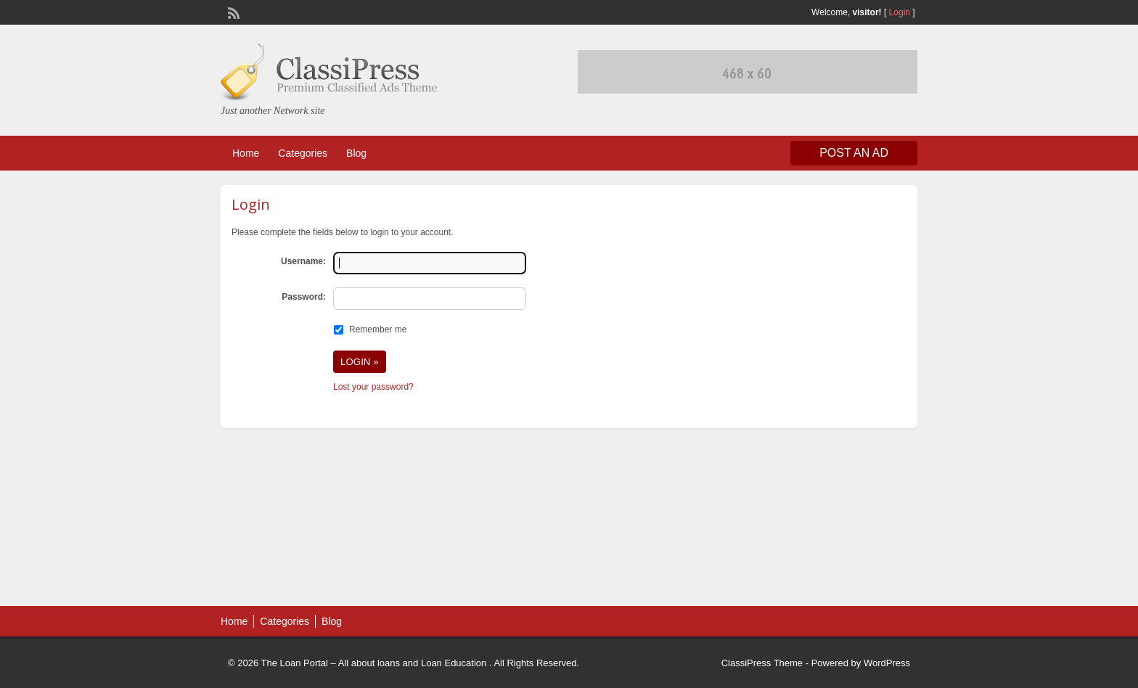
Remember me (377, 329)
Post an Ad (853, 153)
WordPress (887, 663)
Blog (356, 153)
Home (245, 153)
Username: (303, 261)
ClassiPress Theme (762, 663)
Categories (302, 153)
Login (899, 12)
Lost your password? (373, 387)
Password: (304, 297)
